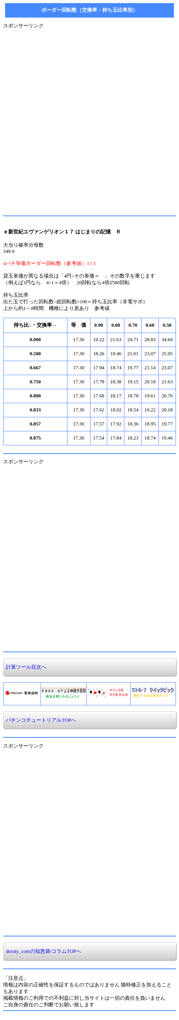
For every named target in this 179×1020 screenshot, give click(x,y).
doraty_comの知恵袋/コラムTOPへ (42, 951)
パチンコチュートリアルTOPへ (40, 720)
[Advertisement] (89, 118)
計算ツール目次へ (25, 667)
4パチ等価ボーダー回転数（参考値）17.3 (49, 263)
